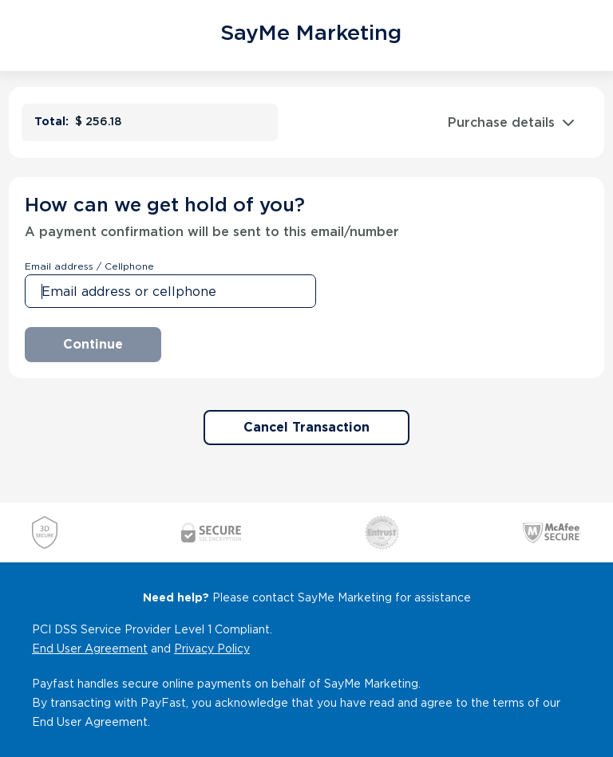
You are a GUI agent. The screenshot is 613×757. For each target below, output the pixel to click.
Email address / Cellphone (89, 266)
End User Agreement (90, 648)
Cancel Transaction (306, 427)
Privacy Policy (212, 648)
